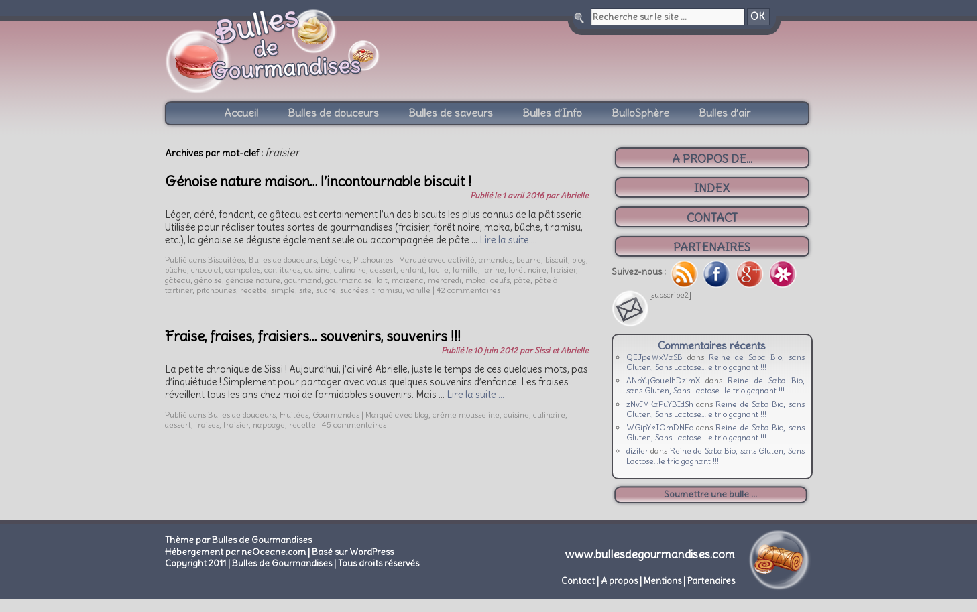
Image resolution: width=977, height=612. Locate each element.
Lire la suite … (508, 240)
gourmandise (348, 280)
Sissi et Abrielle (561, 350)
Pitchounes (373, 260)
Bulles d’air (724, 112)
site (305, 290)
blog (579, 260)
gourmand (302, 280)
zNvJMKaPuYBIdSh (659, 404)
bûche (176, 270)
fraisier (563, 270)
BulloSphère (640, 112)
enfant (412, 270)
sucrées (354, 290)
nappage (269, 425)
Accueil (241, 112)
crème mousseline (466, 415)
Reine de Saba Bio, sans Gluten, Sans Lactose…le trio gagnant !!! (715, 362)
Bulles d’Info (552, 112)
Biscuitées (226, 260)
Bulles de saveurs (450, 112)
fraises (207, 425)
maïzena (408, 280)
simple (283, 290)
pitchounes (216, 290)
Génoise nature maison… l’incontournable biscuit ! (318, 181)
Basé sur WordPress (353, 552)
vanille (418, 290)
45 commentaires (354, 425)
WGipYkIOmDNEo (659, 427)
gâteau (177, 280)
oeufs (500, 280)
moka (475, 280)
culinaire (350, 270)
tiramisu (387, 290)
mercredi (444, 280)
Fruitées (294, 415)
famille (465, 270)
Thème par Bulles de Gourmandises (238, 540)
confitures (282, 270)
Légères (335, 260)
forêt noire (527, 270)
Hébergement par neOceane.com (235, 552)
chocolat (206, 270)
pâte (522, 280)
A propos (619, 581)
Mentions (662, 581)
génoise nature (253, 280)
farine (493, 270)
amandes (495, 260)
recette (253, 290)
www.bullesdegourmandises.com (650, 554)
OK (757, 17)
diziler (637, 451)
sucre (326, 290)
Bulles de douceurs (333, 112)
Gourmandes (335, 415)
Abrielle (574, 195)
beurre (528, 260)
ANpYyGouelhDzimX (663, 380)
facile (438, 270)
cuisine (317, 270)
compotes (242, 270)
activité (461, 260)
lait (382, 280)
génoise (208, 280)
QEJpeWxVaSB (654, 357)
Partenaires (711, 581)
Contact (578, 581)
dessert (383, 270)
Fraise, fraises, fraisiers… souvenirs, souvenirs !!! (313, 336)
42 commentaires (468, 290)
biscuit (556, 260)
